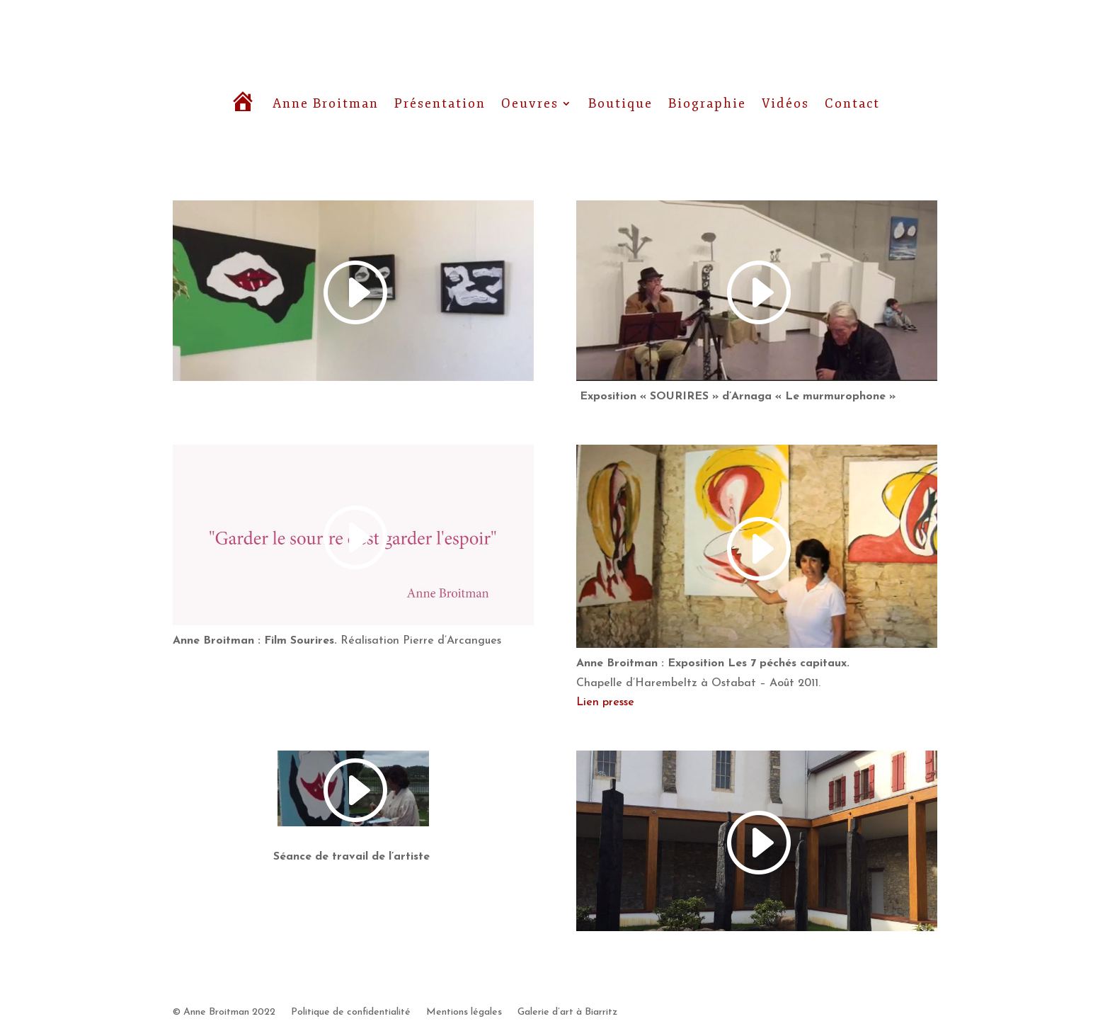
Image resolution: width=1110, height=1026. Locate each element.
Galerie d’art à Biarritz (567, 1013)
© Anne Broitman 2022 (224, 1013)
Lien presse (605, 702)
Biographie (707, 103)
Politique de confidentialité (351, 1013)
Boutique (620, 103)
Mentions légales (464, 1013)
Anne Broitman (326, 103)
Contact (852, 103)
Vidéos (785, 103)
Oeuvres (530, 103)
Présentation (440, 103)
